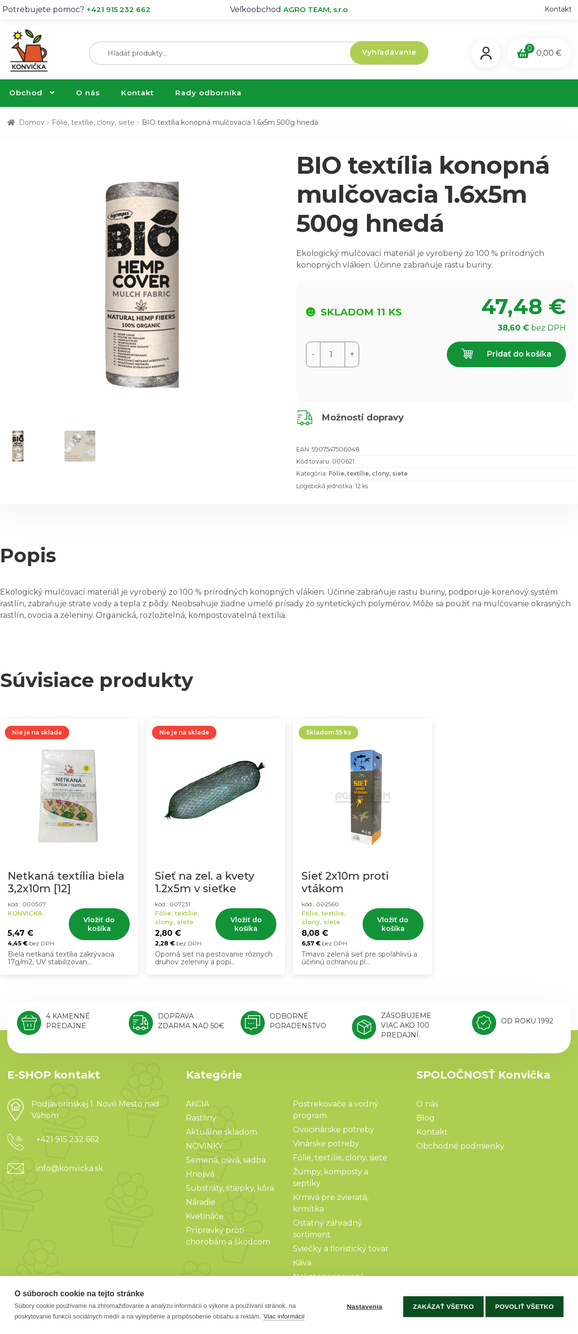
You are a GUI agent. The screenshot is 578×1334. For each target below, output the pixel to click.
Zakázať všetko (440, 1305)
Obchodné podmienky (460, 1146)
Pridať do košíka (506, 354)
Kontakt (558, 9)
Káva (302, 1262)
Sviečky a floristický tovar (341, 1248)
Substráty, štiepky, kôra (230, 1188)
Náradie (200, 1202)
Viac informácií (283, 1316)
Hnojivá (200, 1174)
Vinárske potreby (326, 1143)
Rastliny (201, 1118)
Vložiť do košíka (99, 924)
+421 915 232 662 (118, 9)
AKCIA (197, 1104)
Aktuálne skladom (221, 1132)
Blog (425, 1118)
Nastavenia (361, 1305)
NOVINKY (204, 1146)
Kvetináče (205, 1216)
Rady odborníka (208, 92)
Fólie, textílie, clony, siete (93, 122)
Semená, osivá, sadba (226, 1160)
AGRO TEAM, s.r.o (315, 9)
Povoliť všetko (524, 1305)
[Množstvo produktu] (332, 354)
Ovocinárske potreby (333, 1129)
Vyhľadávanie (389, 52)
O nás (88, 92)
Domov (32, 122)
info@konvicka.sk (69, 1168)
